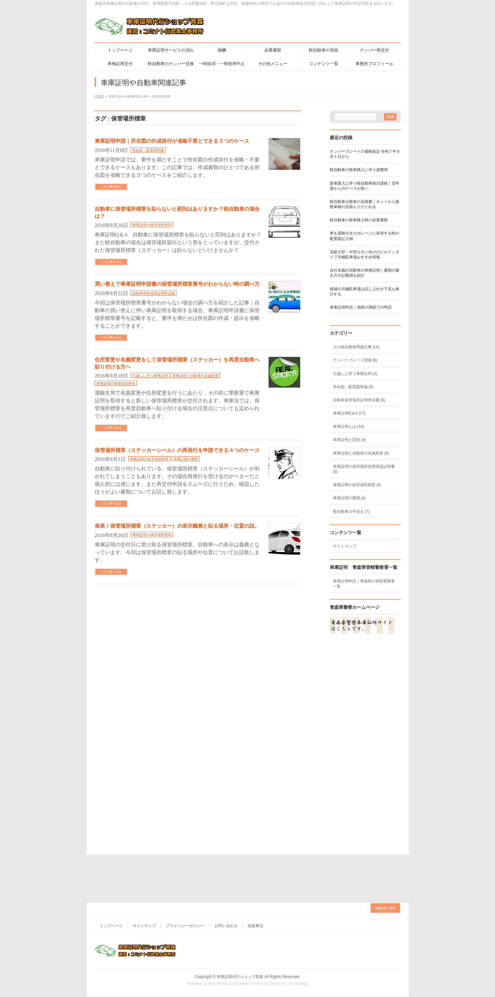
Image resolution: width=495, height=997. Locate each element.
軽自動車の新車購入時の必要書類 (359, 220)
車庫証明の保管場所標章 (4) (357, 485)
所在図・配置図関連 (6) (353, 387)
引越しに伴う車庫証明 (150, 376)
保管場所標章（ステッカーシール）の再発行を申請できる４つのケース (177, 450)
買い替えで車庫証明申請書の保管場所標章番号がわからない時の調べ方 (177, 284)
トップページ (111, 878)
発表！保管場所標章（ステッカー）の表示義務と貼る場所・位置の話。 (177, 526)
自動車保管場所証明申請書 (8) (359, 400)
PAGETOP (385, 860)
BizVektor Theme (248, 935)
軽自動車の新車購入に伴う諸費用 (359, 170)
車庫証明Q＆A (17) (349, 413)
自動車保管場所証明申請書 (153, 293)
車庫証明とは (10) (348, 426)
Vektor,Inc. (278, 935)
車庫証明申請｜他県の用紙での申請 (361, 307)
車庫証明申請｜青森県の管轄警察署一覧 (364, 584)
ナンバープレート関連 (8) (355, 360)
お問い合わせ (226, 878)
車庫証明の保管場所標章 (151, 225)
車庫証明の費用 (185, 459)
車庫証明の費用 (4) (349, 498)
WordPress (218, 935)
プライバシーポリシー (185, 878)
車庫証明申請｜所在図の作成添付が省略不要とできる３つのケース (172, 141)
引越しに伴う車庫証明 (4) (355, 373)
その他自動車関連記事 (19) (356, 347)
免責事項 (255, 878)
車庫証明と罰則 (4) (349, 439)
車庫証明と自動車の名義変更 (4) (361, 453)
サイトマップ (344, 546)
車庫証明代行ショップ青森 (240, 928)
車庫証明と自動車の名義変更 (195, 376)
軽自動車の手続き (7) (351, 511)
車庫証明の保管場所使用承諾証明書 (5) (364, 469)
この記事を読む (111, 186)
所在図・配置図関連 (148, 150)
